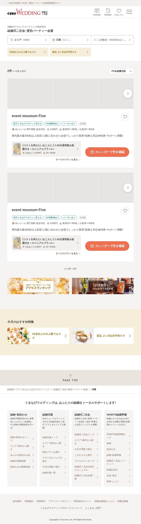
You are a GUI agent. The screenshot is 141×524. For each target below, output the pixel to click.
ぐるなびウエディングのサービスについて (61, 508)
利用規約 (29, 501)
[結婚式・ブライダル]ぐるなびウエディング (28, 389)
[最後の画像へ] (127, 93)
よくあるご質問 (93, 508)
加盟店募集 (122, 501)
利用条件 (41, 501)
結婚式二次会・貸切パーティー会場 (70, 389)
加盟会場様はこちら (104, 501)
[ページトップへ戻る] (70, 378)
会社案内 (17, 501)
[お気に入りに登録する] (125, 117)
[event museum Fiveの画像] (70, 94)
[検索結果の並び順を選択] (121, 71)
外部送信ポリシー (82, 501)
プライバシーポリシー (59, 501)
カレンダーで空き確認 (107, 152)
